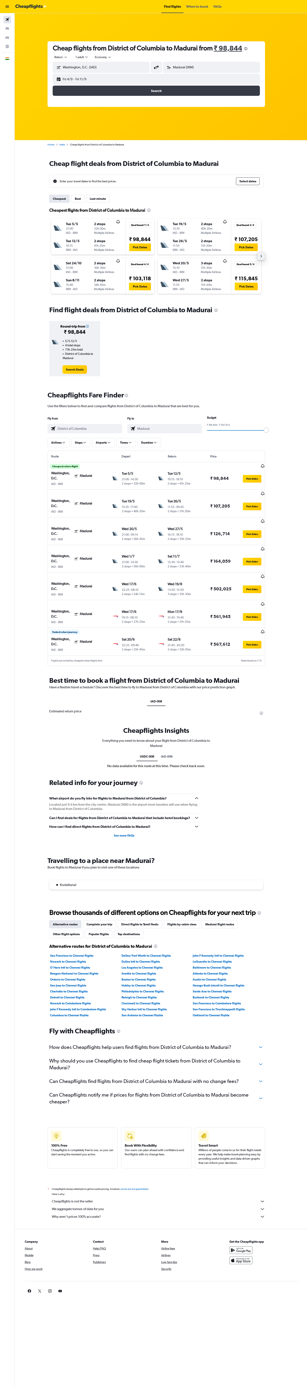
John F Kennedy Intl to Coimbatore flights (83, 982)
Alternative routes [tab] (70, 897)
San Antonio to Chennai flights (146, 988)
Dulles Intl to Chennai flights (145, 935)
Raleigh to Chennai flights (143, 970)
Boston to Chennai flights (143, 953)
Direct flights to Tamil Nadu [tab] (144, 897)
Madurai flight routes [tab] (224, 897)
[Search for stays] (7, 28)
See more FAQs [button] (129, 809)
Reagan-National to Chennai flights (79, 947)
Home (55, 144)
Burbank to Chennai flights (215, 970)
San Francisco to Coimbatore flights (221, 976)
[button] (7, 6)
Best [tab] (82, 198)
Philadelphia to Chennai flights (147, 964)
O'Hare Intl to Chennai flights (75, 941)
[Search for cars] (7, 37)
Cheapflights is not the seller (163, 1174)
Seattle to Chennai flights (143, 947)
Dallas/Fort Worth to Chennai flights (150, 929)
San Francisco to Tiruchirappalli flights (223, 982)
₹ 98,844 (233, 48)
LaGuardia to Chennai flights (216, 935)
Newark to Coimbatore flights (75, 976)
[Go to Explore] (7, 46)
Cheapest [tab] (64, 198)
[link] (79, 369)
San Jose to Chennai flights (73, 958)
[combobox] (65, 57)
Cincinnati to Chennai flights (145, 976)
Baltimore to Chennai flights (216, 941)
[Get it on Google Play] (246, 1223)
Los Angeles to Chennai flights (146, 941)
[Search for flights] (7, 19)
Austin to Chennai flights (214, 953)
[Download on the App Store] (246, 1234)
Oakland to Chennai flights (215, 988)
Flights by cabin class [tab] (186, 897)
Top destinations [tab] (133, 907)
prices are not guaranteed (139, 1162)
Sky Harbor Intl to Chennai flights (148, 982)
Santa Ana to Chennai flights (216, 964)
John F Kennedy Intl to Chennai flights (222, 929)
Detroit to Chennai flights (72, 970)
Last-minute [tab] (102, 198)
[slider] (271, 430)
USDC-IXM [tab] (152, 730)
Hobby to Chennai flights (143, 958)
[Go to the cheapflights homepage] (31, 6)
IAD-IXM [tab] (161, 674)
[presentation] (250, 48)
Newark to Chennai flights (73, 935)
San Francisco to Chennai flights (76, 929)
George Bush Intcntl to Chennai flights (223, 958)
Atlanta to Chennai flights (214, 947)
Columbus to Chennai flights (74, 988)
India (67, 144)
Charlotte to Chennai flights (73, 964)
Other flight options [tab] (71, 907)
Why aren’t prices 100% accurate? (163, 1190)
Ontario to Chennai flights (72, 953)
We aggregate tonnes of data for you (163, 1182)
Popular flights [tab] (103, 907)
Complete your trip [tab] (104, 897)
